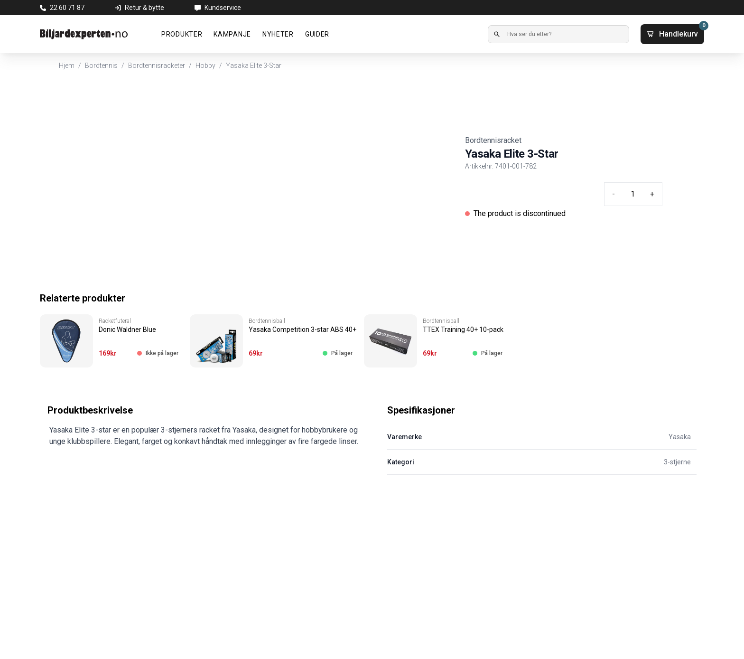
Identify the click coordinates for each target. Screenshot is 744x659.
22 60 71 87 (67, 7)
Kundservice (223, 7)
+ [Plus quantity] (652, 193)
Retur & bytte (144, 7)
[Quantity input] (632, 194)
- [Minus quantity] (613, 193)
